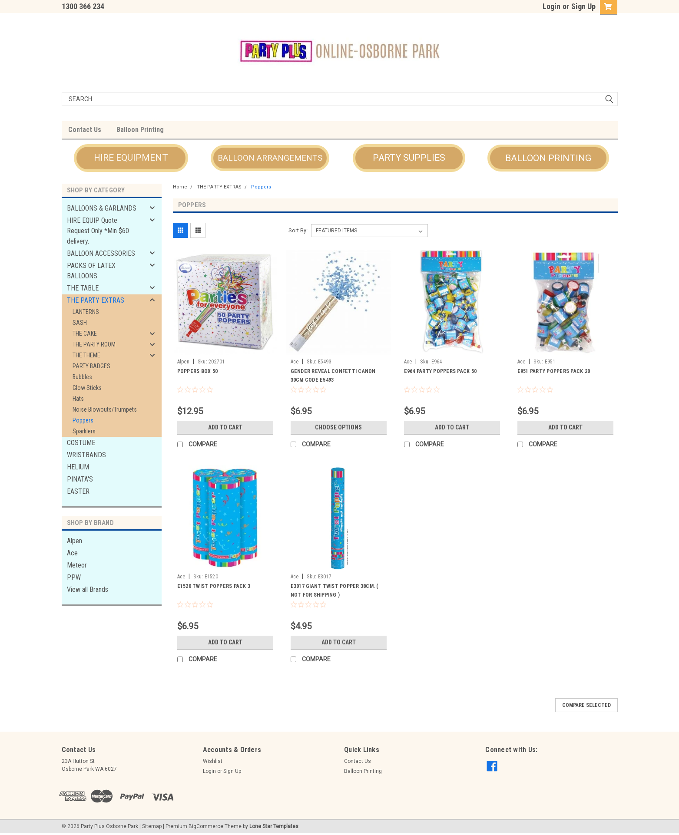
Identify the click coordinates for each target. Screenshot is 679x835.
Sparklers (84, 431)
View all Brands (87, 589)
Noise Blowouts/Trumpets (105, 409)
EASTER (78, 491)
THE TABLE (83, 288)
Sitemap (152, 826)
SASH (80, 322)
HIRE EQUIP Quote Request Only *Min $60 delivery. (98, 230)
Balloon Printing (140, 129)
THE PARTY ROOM (94, 344)
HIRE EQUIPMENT (131, 157)
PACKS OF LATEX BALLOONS (91, 270)
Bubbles (82, 376)
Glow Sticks (87, 387)
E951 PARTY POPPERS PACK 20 (553, 371)
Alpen (74, 541)
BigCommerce (206, 826)
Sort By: (298, 230)
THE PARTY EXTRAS (95, 300)
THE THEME (86, 355)
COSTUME (81, 443)
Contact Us (84, 129)
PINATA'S (80, 479)
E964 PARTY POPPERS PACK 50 (440, 371)
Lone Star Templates (273, 826)
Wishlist (212, 761)
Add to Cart (225, 427)
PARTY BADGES (91, 366)
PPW (74, 577)
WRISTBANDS (86, 455)
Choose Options (338, 427)
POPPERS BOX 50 (197, 371)
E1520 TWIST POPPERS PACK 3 (214, 586)
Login (551, 6)
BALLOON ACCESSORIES (101, 253)
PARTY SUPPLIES (409, 157)
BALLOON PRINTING (548, 158)
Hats (78, 398)
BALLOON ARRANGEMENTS (270, 158)
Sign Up (583, 6)
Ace (72, 553)
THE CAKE (85, 333)
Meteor (77, 565)
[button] (131, 158)
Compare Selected (586, 705)
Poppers (83, 420)
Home (180, 187)
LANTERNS (86, 311)
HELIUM (78, 467)
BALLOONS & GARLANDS (101, 208)
